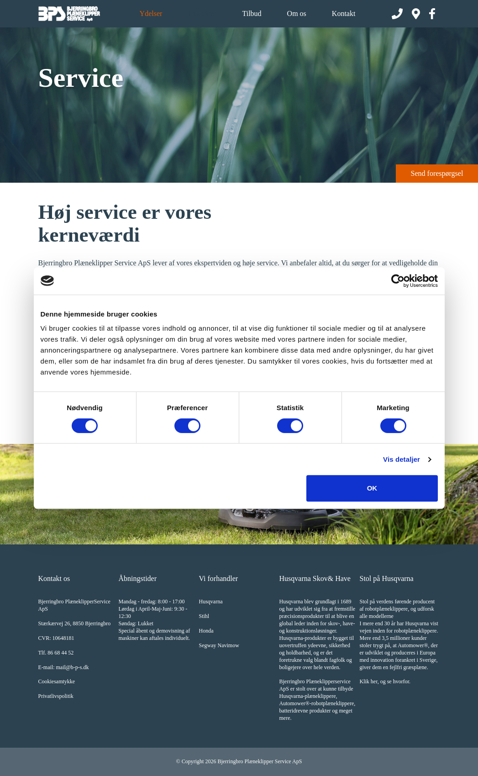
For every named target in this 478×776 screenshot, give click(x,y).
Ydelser (151, 13)
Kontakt (344, 13)
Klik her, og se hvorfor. (385, 681)
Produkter (202, 13)
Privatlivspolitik (56, 696)
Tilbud (251, 13)
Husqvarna (211, 601)
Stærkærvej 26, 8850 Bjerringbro (74, 623)
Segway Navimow (219, 645)
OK (372, 488)
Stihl (204, 616)
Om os (296, 13)
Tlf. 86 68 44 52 (56, 652)
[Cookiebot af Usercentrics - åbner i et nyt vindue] (398, 281)
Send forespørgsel (437, 173)
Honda (206, 631)
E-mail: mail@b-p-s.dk (63, 667)
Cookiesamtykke (56, 681)
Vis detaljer (401, 459)
